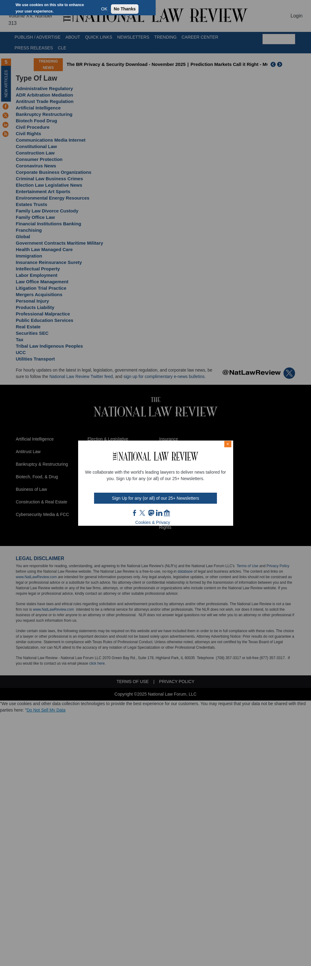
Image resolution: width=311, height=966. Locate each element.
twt (143, 512)
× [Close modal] (227, 443)
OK (104, 8)
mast (151, 512)
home (167, 512)
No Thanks (125, 8)
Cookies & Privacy (152, 522)
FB (135, 512)
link (159, 512)
